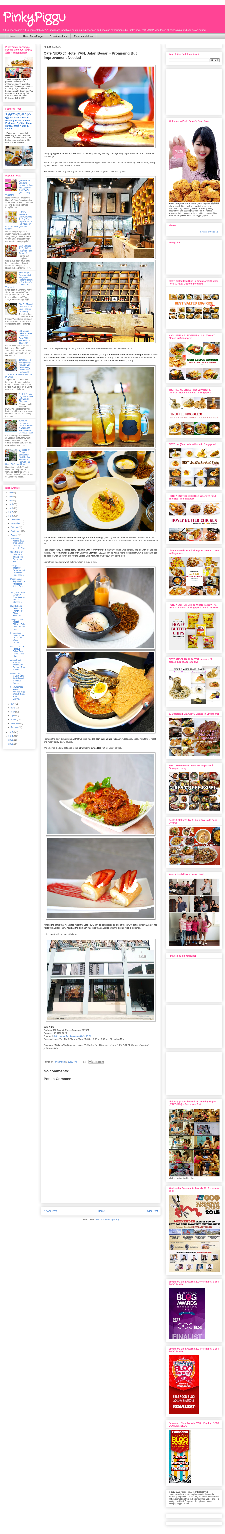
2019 (11, 504)
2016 (11, 516)
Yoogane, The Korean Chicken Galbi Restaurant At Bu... (17, 624)
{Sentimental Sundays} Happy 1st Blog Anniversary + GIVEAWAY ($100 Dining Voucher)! (18, 187)
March (14, 719)
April (13, 715)
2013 (11, 740)
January (14, 727)
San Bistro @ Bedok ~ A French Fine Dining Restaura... (17, 611)
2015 (11, 732)
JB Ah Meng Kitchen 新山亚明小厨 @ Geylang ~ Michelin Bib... (17, 543)
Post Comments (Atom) (107, 1219)
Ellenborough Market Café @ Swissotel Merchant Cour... (17, 678)
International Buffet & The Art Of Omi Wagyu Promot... (17, 638)
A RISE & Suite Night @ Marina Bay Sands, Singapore (26, 397)
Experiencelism (58, 36)
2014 (11, 736)
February (15, 723)
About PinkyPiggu (32, 36)
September (16, 531)
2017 (11, 512)
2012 (11, 744)
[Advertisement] (101, 1180)
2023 (11, 492)
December (16, 519)
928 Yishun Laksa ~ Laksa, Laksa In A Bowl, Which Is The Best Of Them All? (25, 337)
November (16, 523)
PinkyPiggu (34, 18)
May (13, 712)
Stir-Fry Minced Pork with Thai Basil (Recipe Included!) (25, 308)
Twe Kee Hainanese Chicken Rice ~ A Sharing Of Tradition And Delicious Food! (26, 427)
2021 (11, 496)
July (13, 704)
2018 (11, 508)
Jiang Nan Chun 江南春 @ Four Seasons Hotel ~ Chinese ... (17, 597)
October (14, 527)
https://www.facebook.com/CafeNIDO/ (72, 1036)
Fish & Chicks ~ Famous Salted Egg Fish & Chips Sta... (17, 651)
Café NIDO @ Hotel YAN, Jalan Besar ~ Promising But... (17, 557)
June (13, 708)
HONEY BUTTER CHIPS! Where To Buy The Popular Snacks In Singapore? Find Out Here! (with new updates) (19, 220)
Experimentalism (83, 36)
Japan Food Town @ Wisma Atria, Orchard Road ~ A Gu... (17, 665)
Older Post (152, 1211)
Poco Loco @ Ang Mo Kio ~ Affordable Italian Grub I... (17, 584)
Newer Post (50, 1211)
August (14, 535)
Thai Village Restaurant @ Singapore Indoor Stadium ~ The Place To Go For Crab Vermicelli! (18, 280)
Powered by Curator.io (209, 232)
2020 (11, 500)
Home (12, 36)
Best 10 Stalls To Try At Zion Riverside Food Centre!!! (25, 249)
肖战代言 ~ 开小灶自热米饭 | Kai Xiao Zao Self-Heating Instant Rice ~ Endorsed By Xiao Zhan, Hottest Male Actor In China (18, 121)
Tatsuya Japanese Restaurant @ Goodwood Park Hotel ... (17, 570)
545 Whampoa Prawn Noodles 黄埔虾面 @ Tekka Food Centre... (17, 693)
